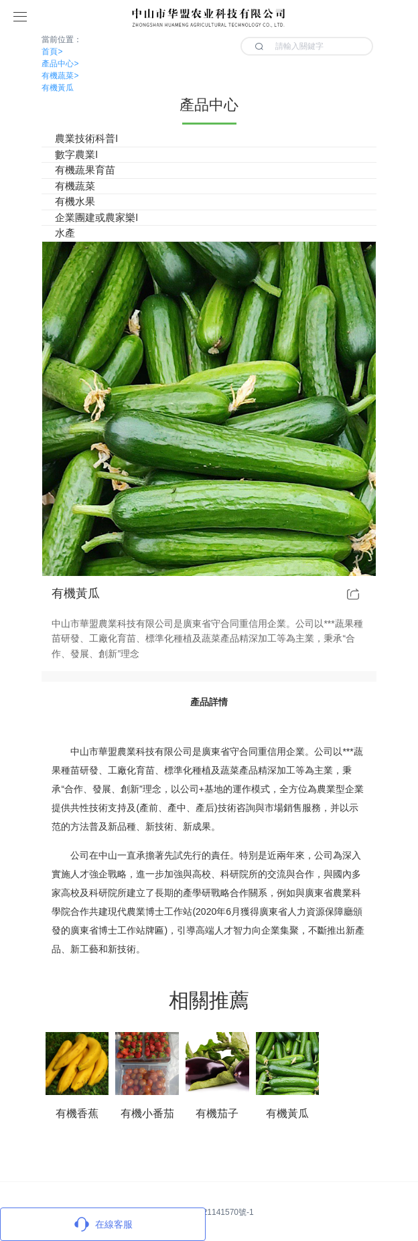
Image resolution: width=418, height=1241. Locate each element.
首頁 (52, 51)
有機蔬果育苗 (85, 169)
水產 (65, 232)
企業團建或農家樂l (96, 217)
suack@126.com (135, 1155)
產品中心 (60, 63)
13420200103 (219, 1155)
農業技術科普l (86, 138)
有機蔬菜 (60, 75)
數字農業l (76, 154)
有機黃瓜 (58, 87)
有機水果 (75, 201)
